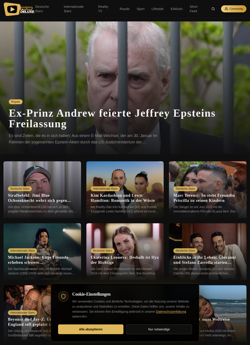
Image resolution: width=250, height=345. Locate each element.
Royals (125, 9)
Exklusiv (177, 9)
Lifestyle (158, 9)
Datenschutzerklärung (171, 311)
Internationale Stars (74, 9)
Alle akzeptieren (91, 329)
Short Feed (193, 9)
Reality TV (103, 9)
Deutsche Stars (42, 9)
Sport (140, 9)
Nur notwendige (159, 329)
